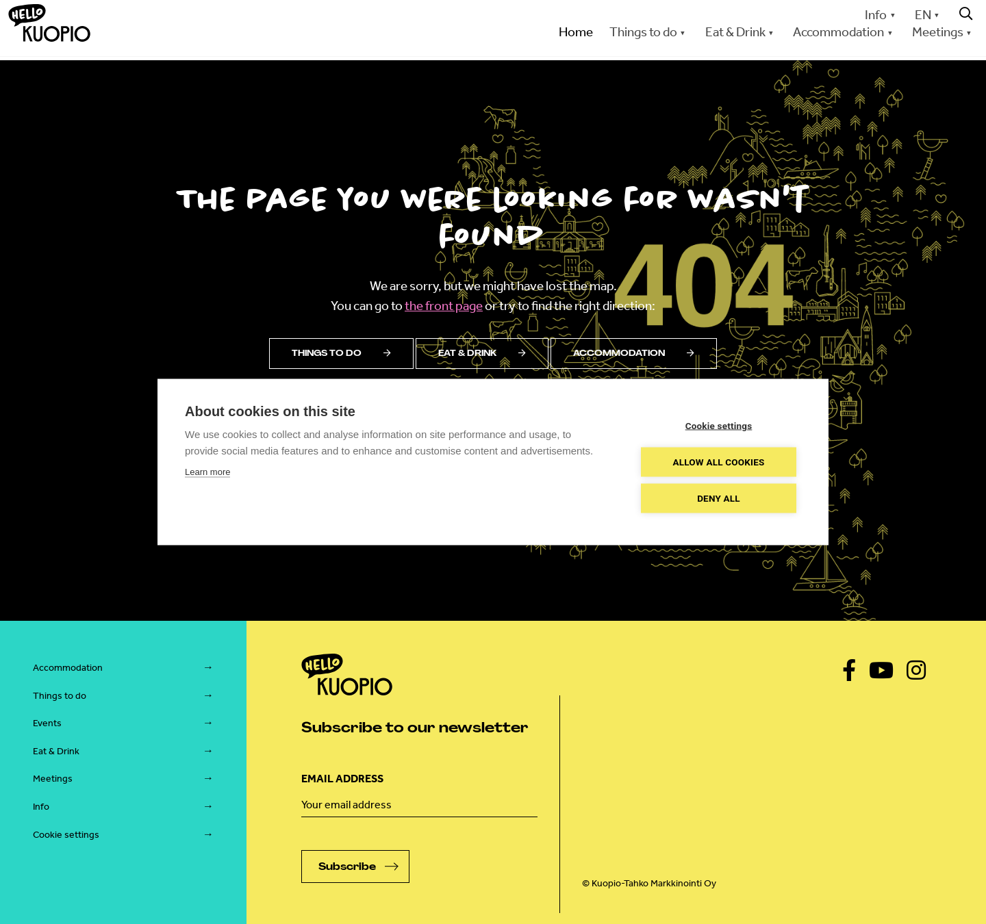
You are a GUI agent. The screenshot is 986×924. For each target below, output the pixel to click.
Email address (342, 778)
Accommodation (838, 32)
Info (876, 15)
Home (576, 32)
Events (47, 723)
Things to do (643, 32)
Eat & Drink (735, 32)
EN (923, 15)
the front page (444, 305)
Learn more (207, 472)
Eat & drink (482, 353)
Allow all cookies (718, 462)
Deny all (718, 498)
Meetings (937, 32)
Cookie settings (66, 834)
